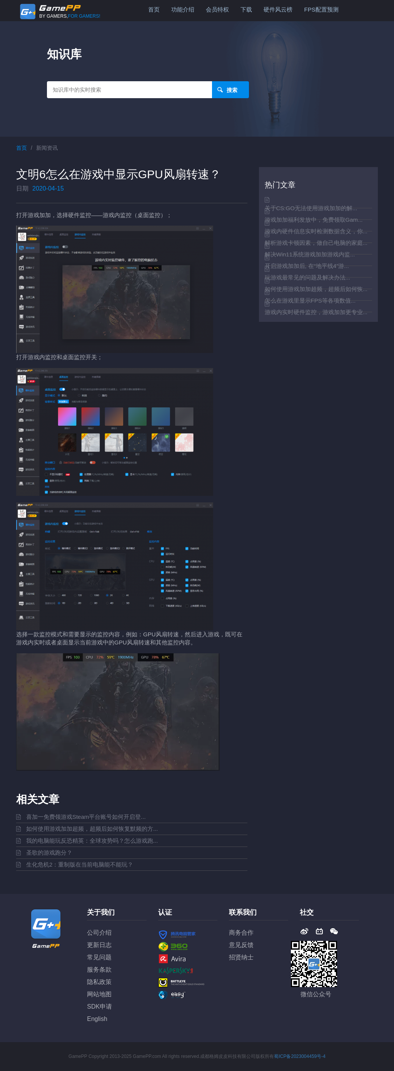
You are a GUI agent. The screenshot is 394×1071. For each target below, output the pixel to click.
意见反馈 (241, 945)
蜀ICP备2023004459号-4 (299, 1056)
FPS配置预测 (321, 9)
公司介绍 (99, 932)
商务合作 (241, 932)
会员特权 (217, 9)
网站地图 (99, 994)
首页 (154, 9)
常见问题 (99, 957)
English (97, 1019)
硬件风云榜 (278, 9)
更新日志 (99, 945)
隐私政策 (99, 982)
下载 (246, 9)
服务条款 (99, 969)
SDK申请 (99, 1006)
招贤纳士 (241, 957)
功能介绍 (182, 9)
